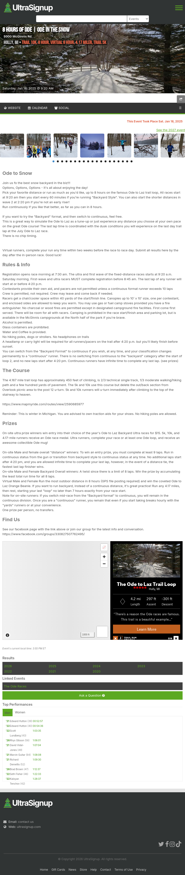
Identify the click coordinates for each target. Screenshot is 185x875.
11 (97, 161)
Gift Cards (58, 869)
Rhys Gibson (17, 740)
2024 (96, 666)
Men (8, 713)
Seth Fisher (16, 774)
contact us (25, 822)
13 (105, 161)
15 (114, 161)
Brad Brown (16, 769)
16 (118, 161)
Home (44, 869)
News (72, 869)
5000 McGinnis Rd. (18, 36)
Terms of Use (123, 869)
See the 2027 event (170, 130)
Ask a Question (92, 695)
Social (61, 108)
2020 (96, 671)
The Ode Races (15, 686)
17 (123, 161)
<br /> (92, 590)
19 (131, 161)
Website (12, 108)
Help (93, 869)
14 (110, 161)
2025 (52, 666)
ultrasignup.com (29, 827)
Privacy (141, 869)
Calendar (37, 108)
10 (92, 161)
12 (101, 161)
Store (83, 869)
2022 (8, 671)
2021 (52, 671)
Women (20, 712)
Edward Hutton (18, 721)
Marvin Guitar (17, 754)
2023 (141, 666)
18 (127, 161)
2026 (8, 666)
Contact (105, 869)
